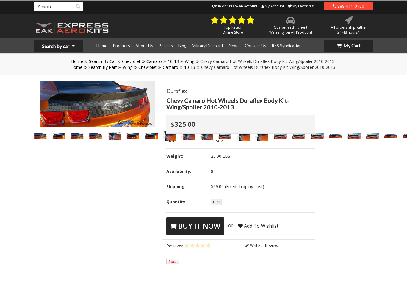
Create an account (242, 6)
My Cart (348, 45)
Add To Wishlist (258, 226)
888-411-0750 (348, 6)
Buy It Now (195, 226)
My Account (272, 6)
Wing (189, 61)
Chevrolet (131, 61)
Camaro (154, 61)
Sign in (215, 6)
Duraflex (176, 91)
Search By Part (102, 67)
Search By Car (102, 61)
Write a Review (261, 245)
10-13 (173, 61)
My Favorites (301, 6)
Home (77, 61)
